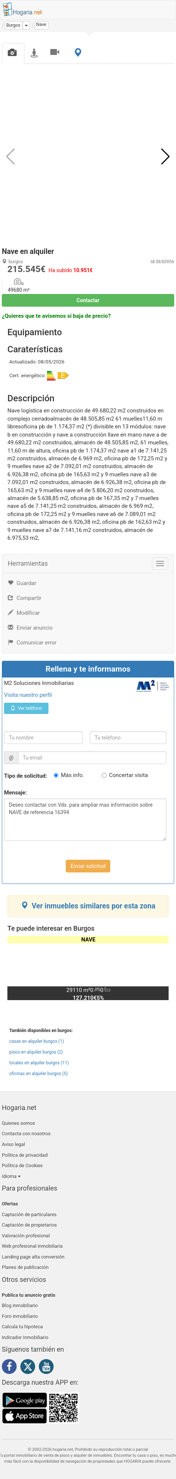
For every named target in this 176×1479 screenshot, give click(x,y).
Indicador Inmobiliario (25, 1337)
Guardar (22, 583)
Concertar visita (128, 775)
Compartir (24, 598)
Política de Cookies (22, 1165)
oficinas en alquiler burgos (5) (38, 1073)
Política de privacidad (25, 1155)
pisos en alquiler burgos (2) (36, 1052)
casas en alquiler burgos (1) (36, 1041)
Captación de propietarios (29, 1225)
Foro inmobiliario (20, 1316)
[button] (165, 156)
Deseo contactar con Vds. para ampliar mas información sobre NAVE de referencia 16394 (85, 820)
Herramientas (28, 563)
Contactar (88, 300)
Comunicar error (32, 642)
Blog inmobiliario (20, 1305)
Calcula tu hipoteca (22, 1326)
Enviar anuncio (30, 627)
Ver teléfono (26, 708)
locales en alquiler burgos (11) (39, 1062)
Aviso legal (13, 1144)
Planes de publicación (25, 1267)
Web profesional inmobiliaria (32, 1246)
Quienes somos (18, 1123)
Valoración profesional (26, 1235)
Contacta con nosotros (26, 1133)
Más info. (72, 775)
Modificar (24, 613)
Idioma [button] (11, 1176)
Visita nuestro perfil (28, 695)
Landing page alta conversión (33, 1257)
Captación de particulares (29, 1214)
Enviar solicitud (88, 866)
